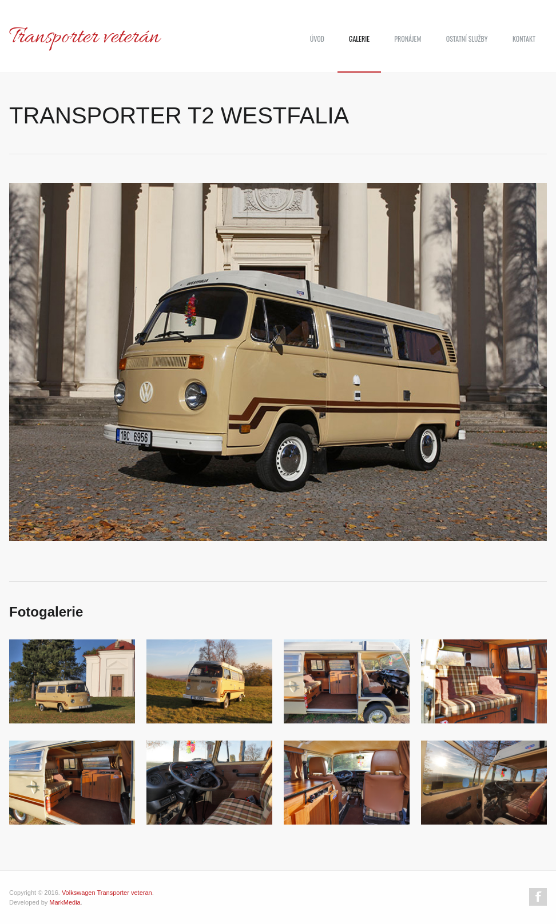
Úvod (317, 38)
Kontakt (524, 38)
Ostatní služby (467, 38)
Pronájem (407, 38)
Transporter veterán (84, 38)
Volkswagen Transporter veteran (107, 892)
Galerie (359, 38)
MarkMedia (64, 902)
